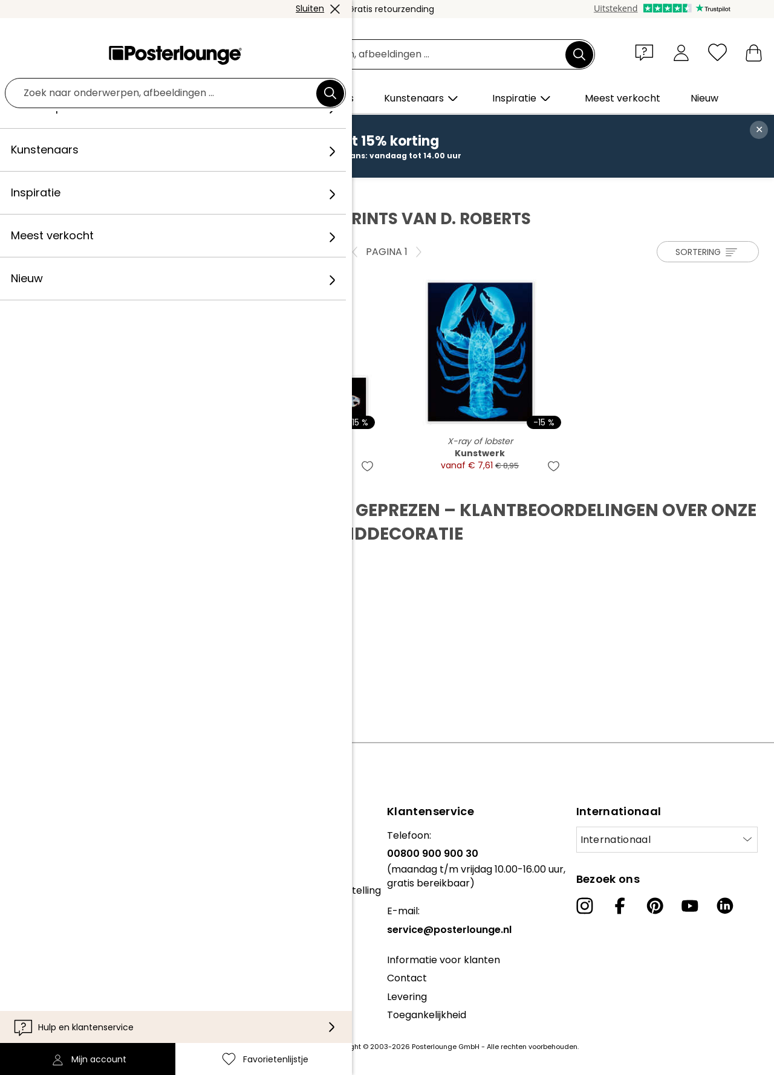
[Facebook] (619, 905)
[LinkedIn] (725, 905)
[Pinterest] (654, 905)
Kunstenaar (114, 190)
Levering (407, 997)
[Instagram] (584, 905)
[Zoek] (579, 54)
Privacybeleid (41, 915)
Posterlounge (49, 190)
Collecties (32, 835)
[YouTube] (689, 905)
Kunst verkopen (46, 866)
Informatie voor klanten (443, 960)
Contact (407, 978)
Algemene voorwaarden (67, 896)
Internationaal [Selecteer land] (615, 840)
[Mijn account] (681, 52)
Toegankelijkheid (426, 1015)
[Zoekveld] (400, 55)
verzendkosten (300, 1046)
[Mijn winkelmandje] (754, 52)
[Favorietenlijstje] (717, 52)
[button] (647, 52)
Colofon (28, 951)
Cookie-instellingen (55, 933)
